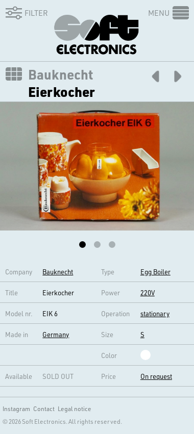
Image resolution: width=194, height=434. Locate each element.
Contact (44, 408)
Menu (158, 13)
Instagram (16, 408)
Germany (55, 334)
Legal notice (74, 408)
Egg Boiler (155, 271)
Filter (25, 13)
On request (156, 376)
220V (147, 292)
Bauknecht (60, 74)
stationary (154, 313)
